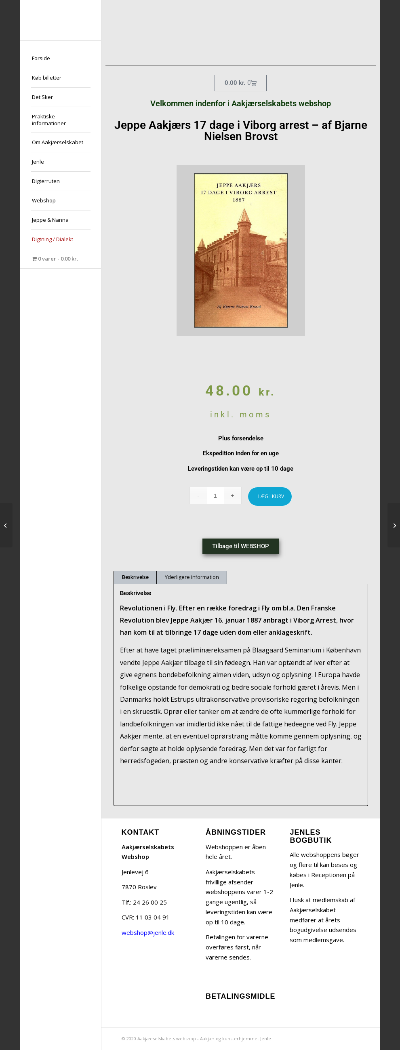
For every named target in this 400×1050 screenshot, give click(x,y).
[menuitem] (61, 58)
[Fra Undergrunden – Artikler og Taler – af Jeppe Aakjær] (393, 525)
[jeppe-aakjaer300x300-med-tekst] (60, 20)
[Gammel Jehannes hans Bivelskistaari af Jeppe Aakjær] (6, 525)
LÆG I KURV (271, 496)
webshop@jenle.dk (148, 932)
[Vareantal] (215, 495)
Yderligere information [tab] (192, 577)
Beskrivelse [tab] (135, 577)
